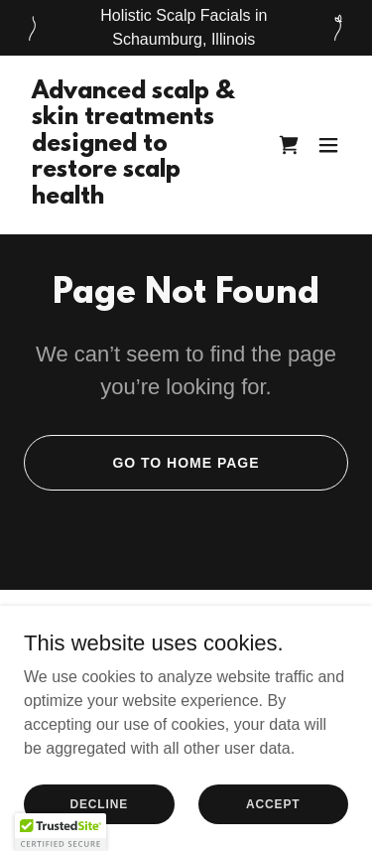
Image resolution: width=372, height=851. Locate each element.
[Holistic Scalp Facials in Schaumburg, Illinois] (186, 28)
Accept (273, 803)
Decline (98, 803)
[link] (137, 198)
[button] (328, 145)
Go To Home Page (185, 463)
